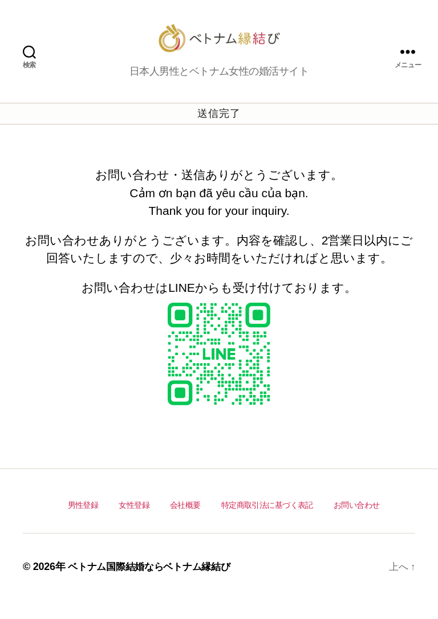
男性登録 (83, 522)
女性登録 (134, 522)
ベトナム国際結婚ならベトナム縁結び (154, 585)
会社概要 (186, 522)
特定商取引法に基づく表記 (267, 522)
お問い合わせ (356, 522)
